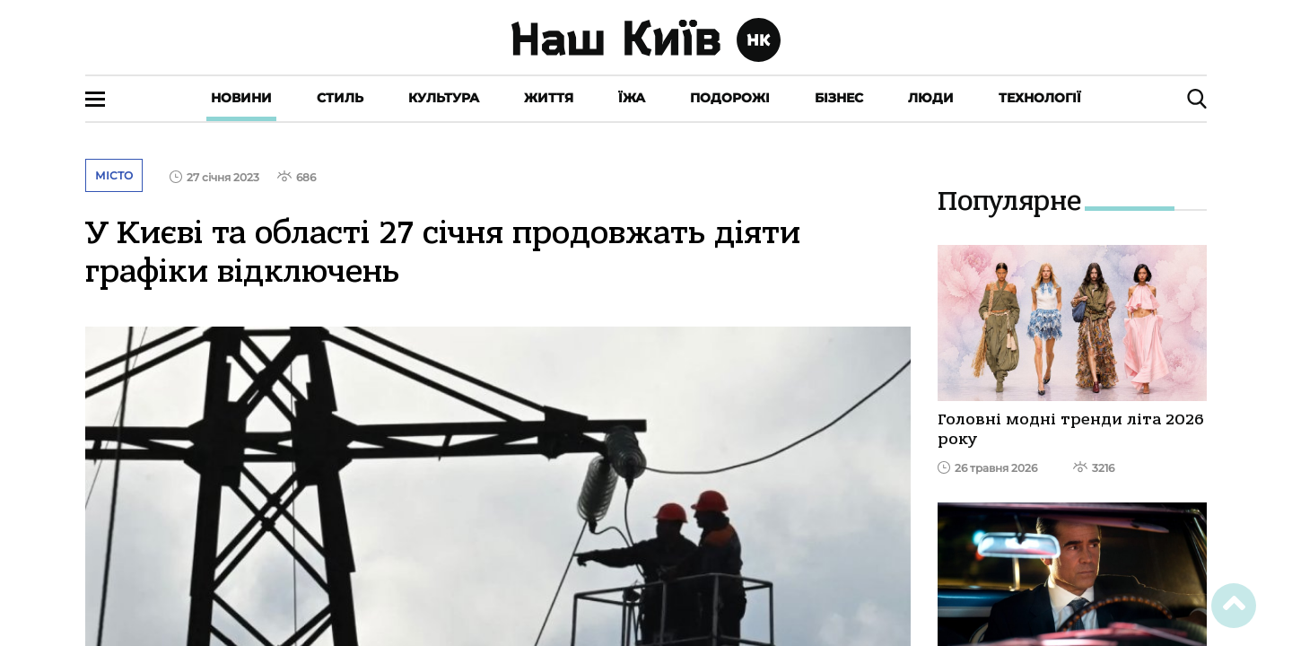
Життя (548, 98)
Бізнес (839, 98)
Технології (1040, 98)
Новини (241, 98)
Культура (443, 98)
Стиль (340, 98)
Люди (931, 98)
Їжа (631, 98)
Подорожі (730, 98)
